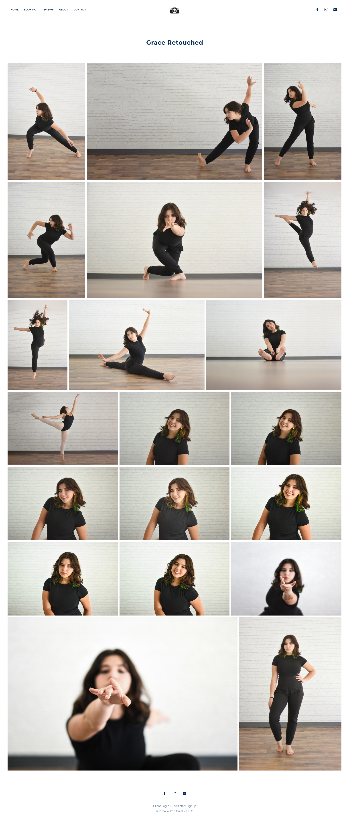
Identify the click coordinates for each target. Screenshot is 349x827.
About (63, 9)
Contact (80, 9)
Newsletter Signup (183, 806)
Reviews (48, 9)
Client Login (161, 806)
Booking (30, 9)
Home (14, 9)
